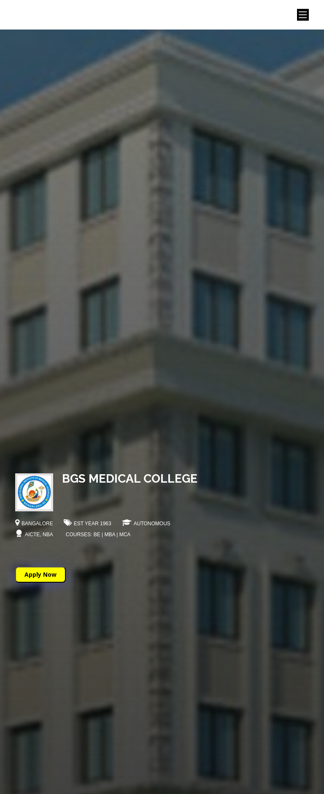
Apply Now (40, 574)
